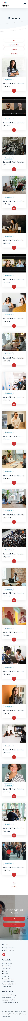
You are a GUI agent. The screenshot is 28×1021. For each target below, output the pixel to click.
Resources (5, 976)
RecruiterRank (6, 1016)
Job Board (5, 971)
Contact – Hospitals (8, 979)
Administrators (14, 45)
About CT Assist (7, 963)
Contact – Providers (8, 981)
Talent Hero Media (14, 1014)
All (14, 40)
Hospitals (14, 919)
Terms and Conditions (9, 984)
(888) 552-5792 (9, 950)
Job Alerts (5, 973)
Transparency (6, 986)
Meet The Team (7, 966)
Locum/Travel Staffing (9, 995)
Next (14, 886)
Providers (14, 49)
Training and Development (10, 1002)
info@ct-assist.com (10, 948)
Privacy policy (16, 1011)
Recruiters (14, 53)
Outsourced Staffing (8, 1000)
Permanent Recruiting (9, 997)
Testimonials (6, 968)
